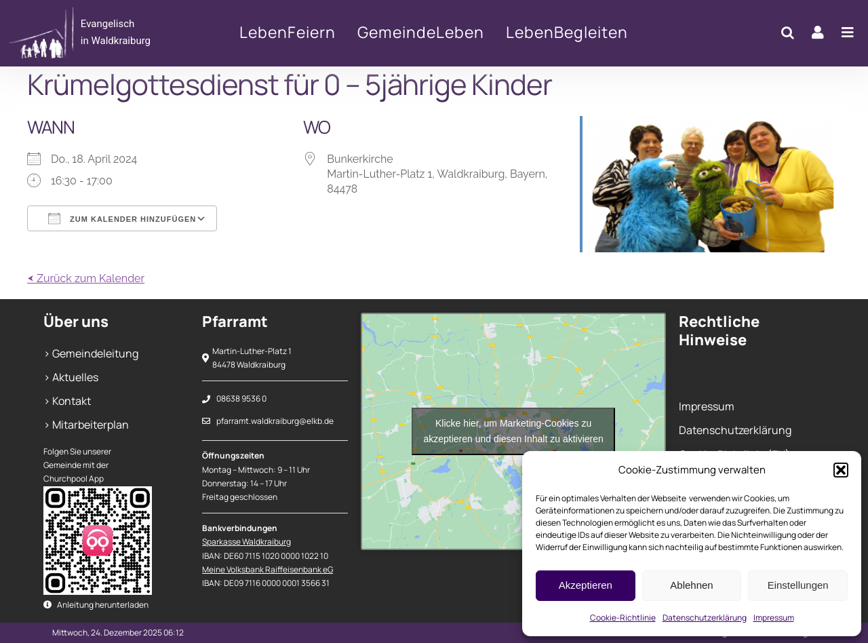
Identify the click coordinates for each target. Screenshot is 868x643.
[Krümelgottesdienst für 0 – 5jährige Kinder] (94, 33)
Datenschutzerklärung (705, 617)
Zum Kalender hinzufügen (122, 218)
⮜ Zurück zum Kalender (85, 278)
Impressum (773, 617)
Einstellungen (798, 585)
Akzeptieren (585, 585)
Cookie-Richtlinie (623, 617)
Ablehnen (691, 585)
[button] (841, 470)
